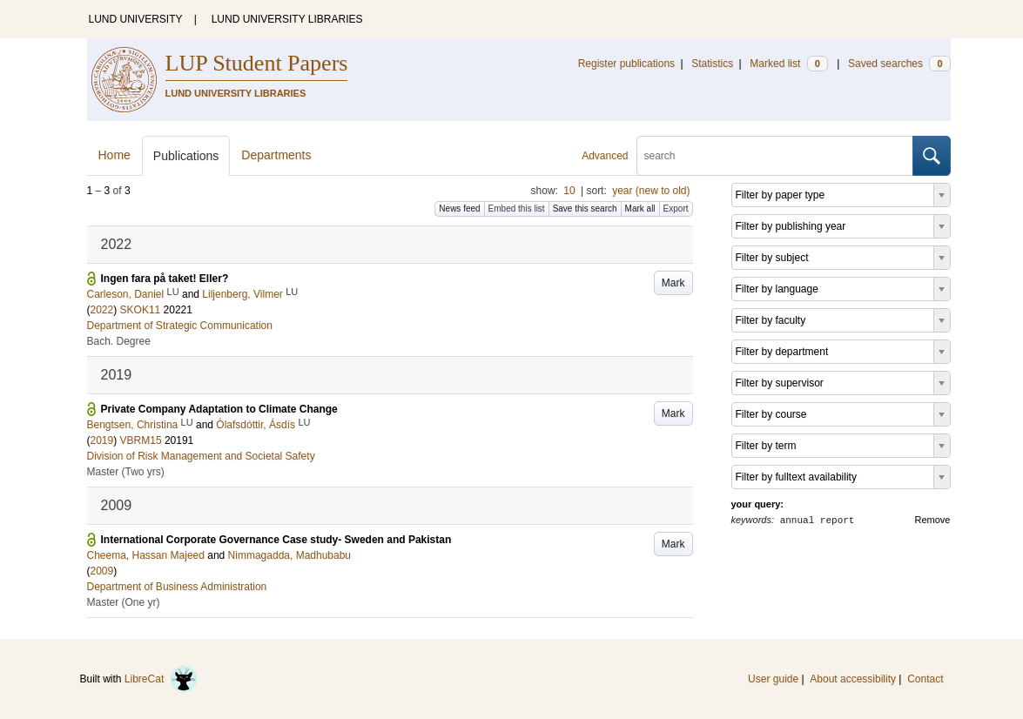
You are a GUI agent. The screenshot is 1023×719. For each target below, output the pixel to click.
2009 (102, 571)
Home (114, 155)
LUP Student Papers (256, 63)
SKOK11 (140, 310)
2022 (102, 310)
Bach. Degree (119, 341)
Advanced (605, 156)
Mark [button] (673, 283)
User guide (773, 679)
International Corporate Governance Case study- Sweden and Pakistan (276, 540)
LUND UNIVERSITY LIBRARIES (287, 19)
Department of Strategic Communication (180, 325)
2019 (102, 440)
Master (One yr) (123, 602)
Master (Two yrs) (126, 472)
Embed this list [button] (516, 208)
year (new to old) (651, 191)
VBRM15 (141, 440)
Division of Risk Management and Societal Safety (201, 456)
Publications (186, 156)
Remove (933, 519)
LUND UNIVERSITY (136, 19)
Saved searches (899, 63)
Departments (276, 155)
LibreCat (161, 679)
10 (569, 191)
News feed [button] (459, 208)
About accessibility (853, 679)
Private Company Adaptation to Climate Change (219, 409)
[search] (774, 156)
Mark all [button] (640, 208)
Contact (925, 679)
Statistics (712, 63)
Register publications (626, 63)
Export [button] (676, 208)
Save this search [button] (585, 208)
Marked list (788, 63)
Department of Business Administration (177, 587)
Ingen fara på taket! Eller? (165, 278)
